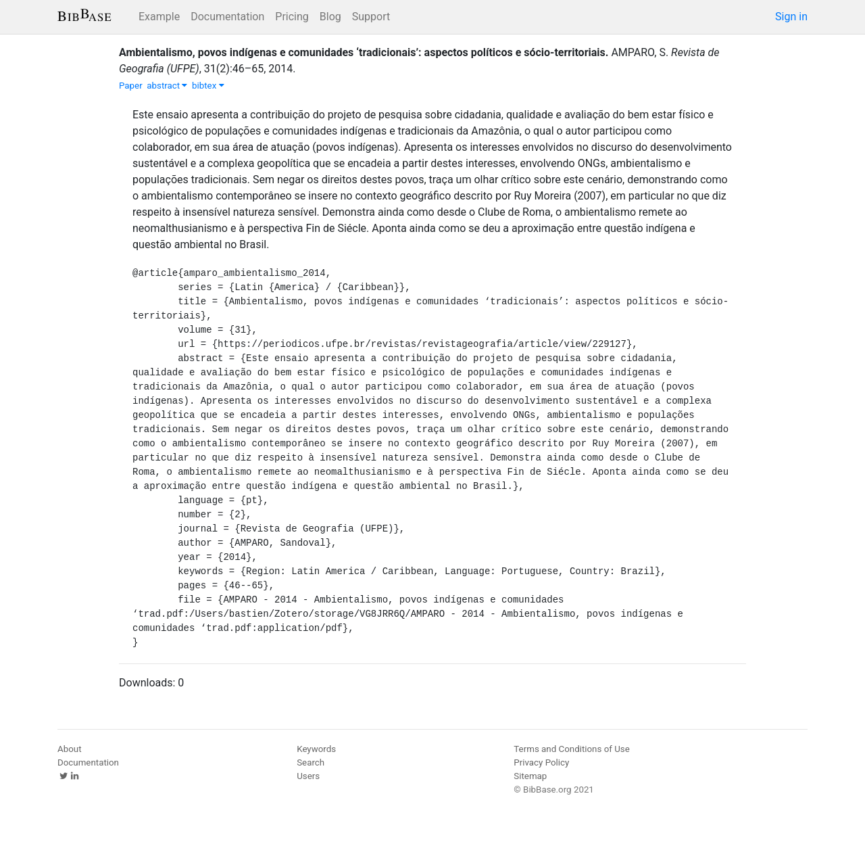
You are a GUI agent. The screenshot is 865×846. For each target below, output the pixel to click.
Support (371, 16)
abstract (167, 85)
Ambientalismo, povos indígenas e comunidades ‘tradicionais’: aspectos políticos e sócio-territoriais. (363, 52)
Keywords (316, 749)
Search (310, 762)
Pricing (292, 16)
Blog (330, 16)
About (69, 749)
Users (308, 776)
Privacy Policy (541, 762)
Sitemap (530, 776)
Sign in (791, 16)
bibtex (208, 85)
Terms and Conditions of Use (571, 749)
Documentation (227, 16)
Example (159, 16)
